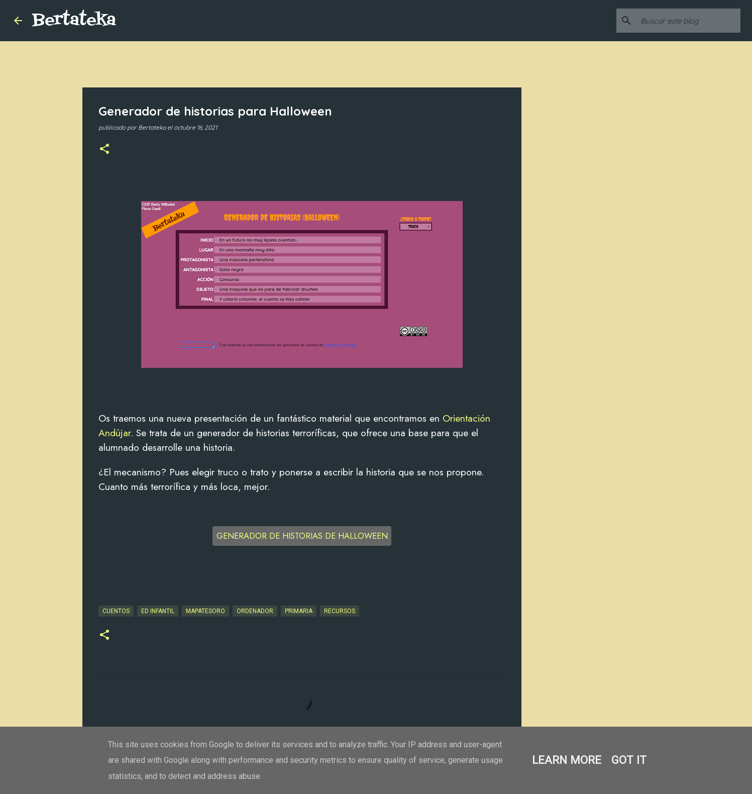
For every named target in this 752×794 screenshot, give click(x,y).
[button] (104, 149)
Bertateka (74, 20)
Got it (629, 759)
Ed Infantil (157, 611)
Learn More (566, 759)
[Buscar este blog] (687, 21)
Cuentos (116, 611)
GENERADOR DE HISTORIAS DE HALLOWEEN (302, 536)
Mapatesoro (205, 611)
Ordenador (255, 611)
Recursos (339, 611)
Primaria (298, 611)
